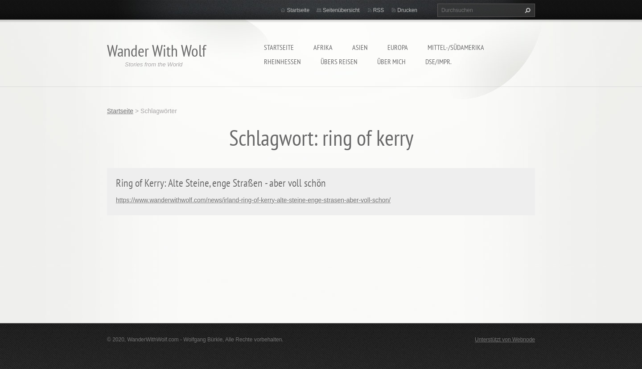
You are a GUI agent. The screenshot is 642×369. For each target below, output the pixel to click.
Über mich (391, 61)
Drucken (407, 10)
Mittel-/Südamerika (456, 47)
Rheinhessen (282, 61)
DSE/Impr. (438, 61)
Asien (360, 47)
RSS (378, 10)
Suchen (526, 10)
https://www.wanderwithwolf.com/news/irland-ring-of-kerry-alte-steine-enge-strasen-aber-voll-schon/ (253, 200)
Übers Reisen (339, 61)
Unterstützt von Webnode (505, 339)
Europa (397, 47)
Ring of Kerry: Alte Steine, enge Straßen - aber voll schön (221, 183)
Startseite (279, 47)
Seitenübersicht (341, 10)
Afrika (323, 47)
